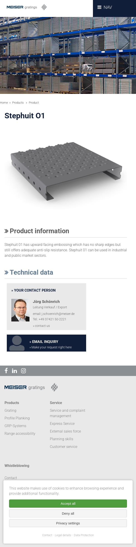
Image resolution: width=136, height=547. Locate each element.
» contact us (41, 326)
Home (4, 102)
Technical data (29, 272)
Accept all (68, 503)
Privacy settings (68, 523)
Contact (47, 535)
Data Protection (84, 535)
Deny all (68, 513)
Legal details (63, 535)
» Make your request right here (50, 347)
